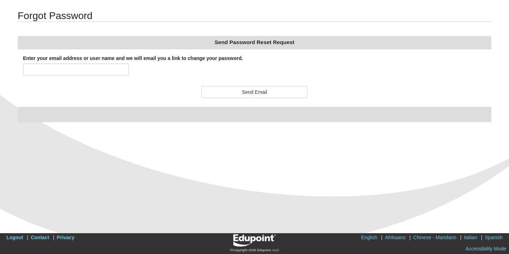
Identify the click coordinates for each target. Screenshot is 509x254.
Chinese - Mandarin (434, 237)
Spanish (494, 237)
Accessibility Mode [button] (486, 249)
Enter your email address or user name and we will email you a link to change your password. (133, 58)
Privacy (66, 237)
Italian (470, 237)
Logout (14, 237)
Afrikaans (395, 237)
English (369, 237)
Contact (40, 237)
